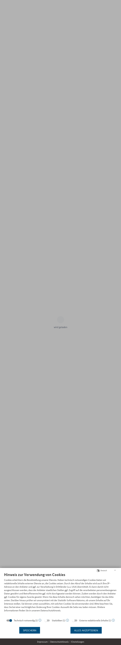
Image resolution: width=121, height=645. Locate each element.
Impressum (42, 641)
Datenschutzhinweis (59, 641)
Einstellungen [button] (77, 641)
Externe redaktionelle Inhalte (93, 620)
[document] (60, 594)
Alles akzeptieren (86, 630)
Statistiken (57, 620)
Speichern (29, 630)
